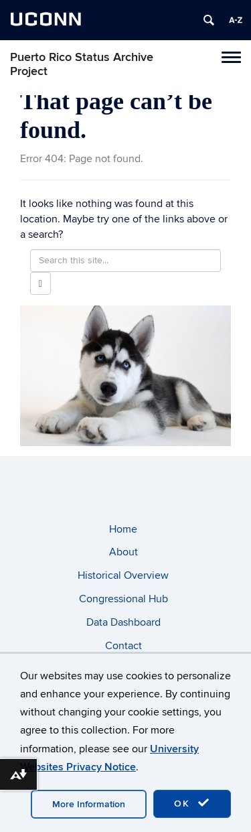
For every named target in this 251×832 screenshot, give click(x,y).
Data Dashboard (123, 622)
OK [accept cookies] (192, 803)
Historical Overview (123, 575)
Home (123, 529)
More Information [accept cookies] (88, 804)
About (123, 552)
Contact (123, 645)
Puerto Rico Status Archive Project (81, 64)
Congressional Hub (123, 599)
